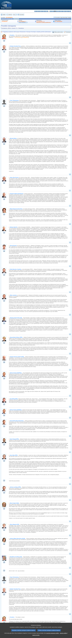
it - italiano (51, 11)
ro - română (64, 11)
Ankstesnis (10, 14)
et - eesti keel (42, 11)
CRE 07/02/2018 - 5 (23, 22)
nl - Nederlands (59, 11)
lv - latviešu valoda (53, 11)
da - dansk (39, 11)
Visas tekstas (21, 14)
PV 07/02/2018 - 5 (22, 21)
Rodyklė (3, 14)
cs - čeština (38, 11)
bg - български (35, 11)
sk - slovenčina (65, 11)
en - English (45, 11)
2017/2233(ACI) (9, 17)
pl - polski (61, 11)
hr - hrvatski (50, 11)
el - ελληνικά (44, 11)
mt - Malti (58, 11)
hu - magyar (56, 11)
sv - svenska (70, 11)
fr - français (47, 11)
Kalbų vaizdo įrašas (58, 32)
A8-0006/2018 (4, 21)
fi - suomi (68, 11)
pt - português (62, 11)
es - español (36, 11)
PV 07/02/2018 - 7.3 (40, 21)
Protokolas (68, 32)
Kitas (14, 14)
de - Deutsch (41, 11)
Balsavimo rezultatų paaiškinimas (43, 22)
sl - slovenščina (67, 11)
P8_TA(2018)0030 (58, 21)
